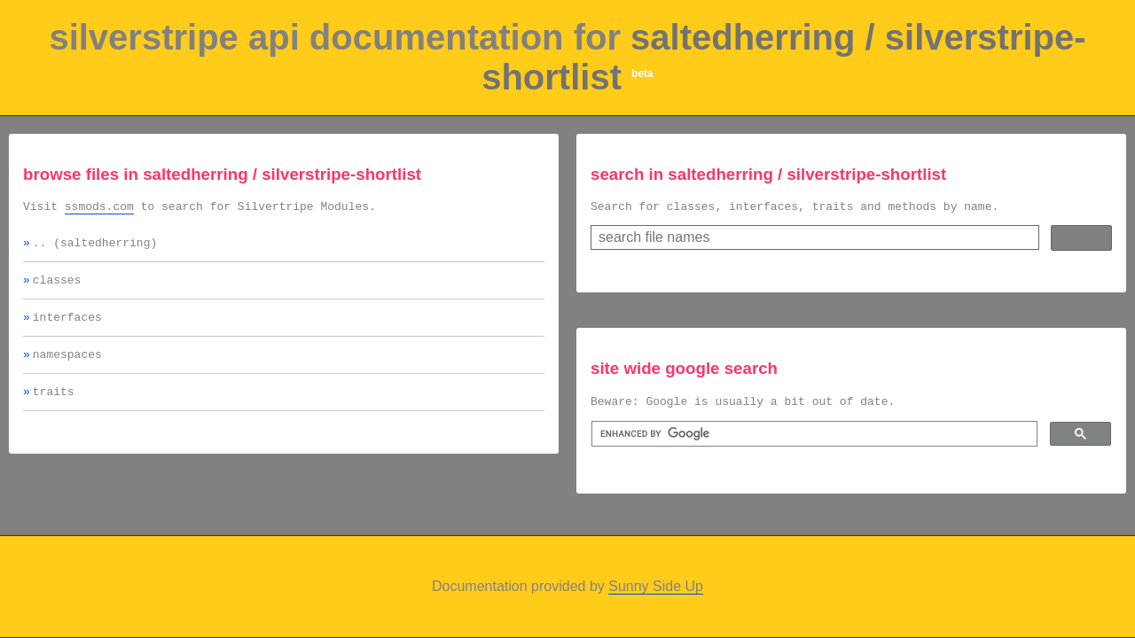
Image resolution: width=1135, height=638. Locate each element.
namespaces (67, 367)
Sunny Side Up (655, 586)
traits (53, 407)
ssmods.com (99, 208)
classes (57, 287)
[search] (812, 439)
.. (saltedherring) (95, 247)
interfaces (67, 327)
